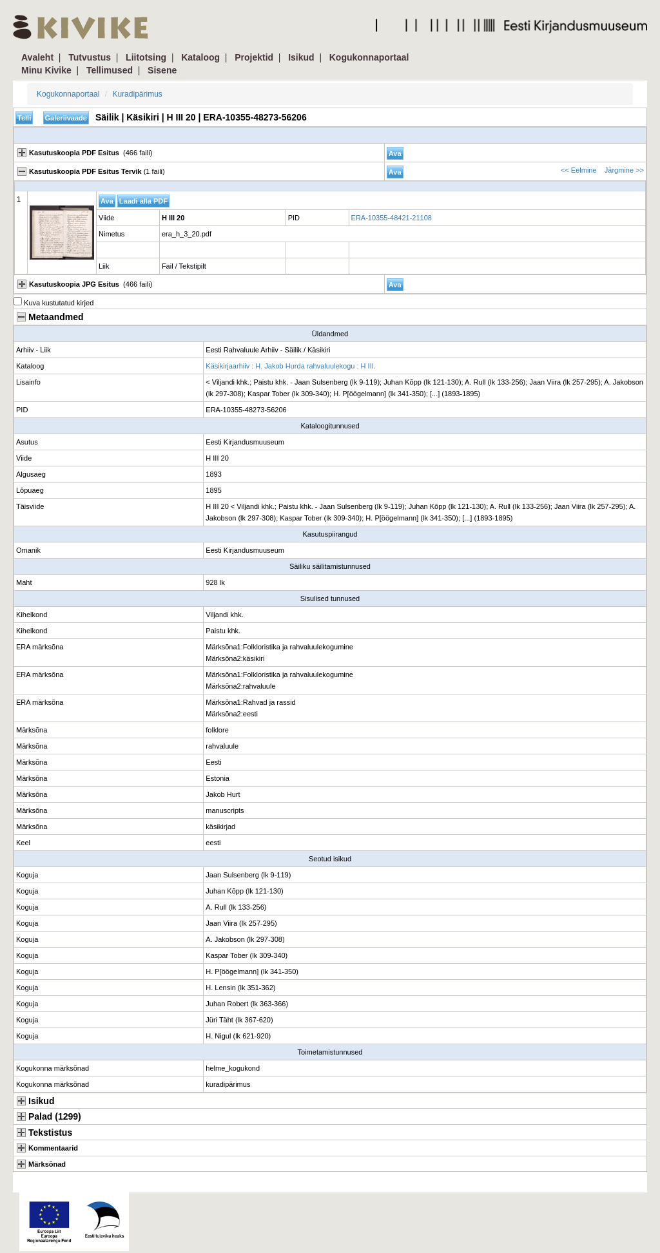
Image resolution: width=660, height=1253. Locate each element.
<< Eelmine (579, 170)
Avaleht (37, 57)
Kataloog (200, 57)
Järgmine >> (624, 170)
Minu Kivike (46, 70)
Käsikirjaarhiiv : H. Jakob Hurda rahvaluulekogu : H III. (291, 366)
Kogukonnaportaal (369, 57)
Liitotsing (146, 57)
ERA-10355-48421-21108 (391, 218)
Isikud (301, 57)
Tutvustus (89, 57)
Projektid (254, 57)
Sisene (162, 70)
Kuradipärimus (137, 94)
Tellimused (109, 70)
